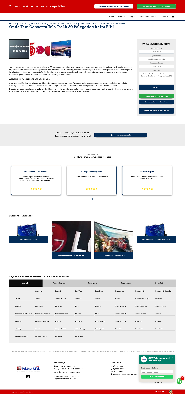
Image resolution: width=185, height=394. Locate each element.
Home (111, 16)
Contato (164, 16)
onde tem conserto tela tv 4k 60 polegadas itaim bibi (102, 23)
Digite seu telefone (156, 63)
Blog (131, 16)
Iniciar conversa (157, 377)
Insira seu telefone (149, 368)
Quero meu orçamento (121, 135)
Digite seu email (156, 56)
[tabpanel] (36, 178)
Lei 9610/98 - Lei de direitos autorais (164, 351)
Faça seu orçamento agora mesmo (114, 6)
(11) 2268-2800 (117, 369)
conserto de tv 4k (38, 23)
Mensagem (156, 70)
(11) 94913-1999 (117, 371)
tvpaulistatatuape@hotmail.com (124, 374)
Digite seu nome (156, 48)
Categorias (23, 23)
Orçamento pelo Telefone (156, 102)
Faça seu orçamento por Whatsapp (156, 6)
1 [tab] (92, 199)
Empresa (121, 16)
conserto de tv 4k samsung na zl (63, 23)
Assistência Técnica (147, 16)
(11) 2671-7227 (117, 366)
